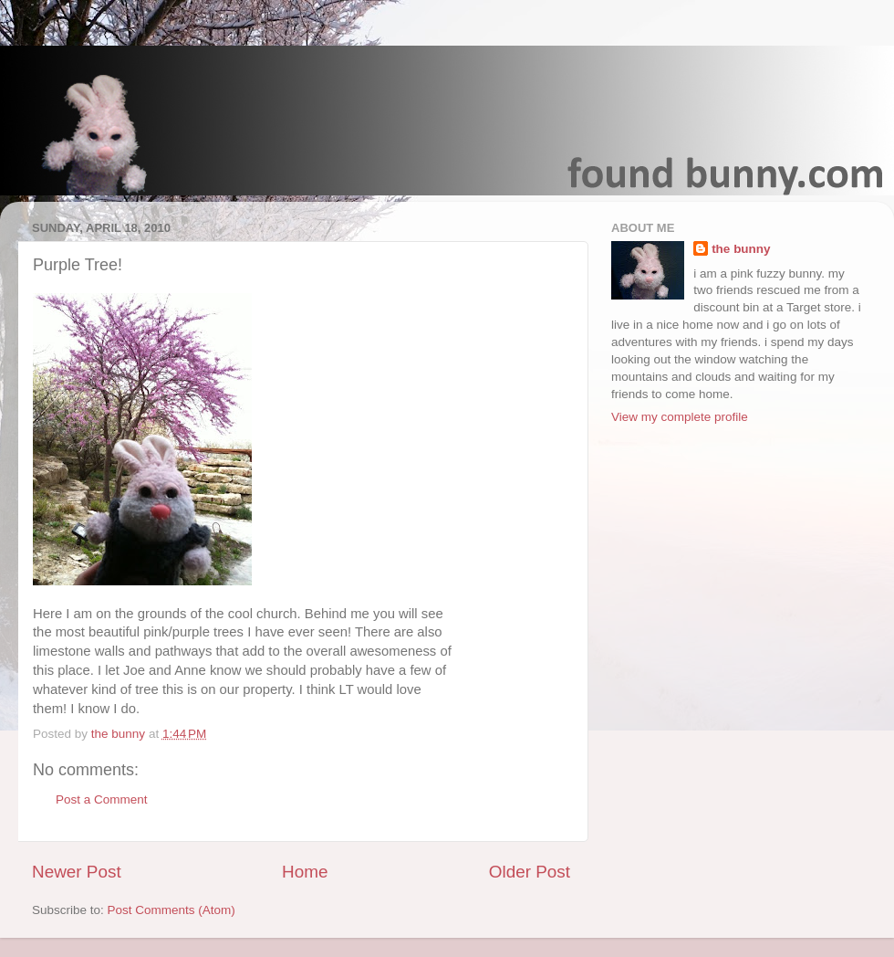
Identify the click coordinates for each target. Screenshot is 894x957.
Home (304, 871)
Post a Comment (102, 799)
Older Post (529, 871)
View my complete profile (679, 417)
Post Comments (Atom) (171, 910)
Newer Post (76, 871)
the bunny (741, 249)
